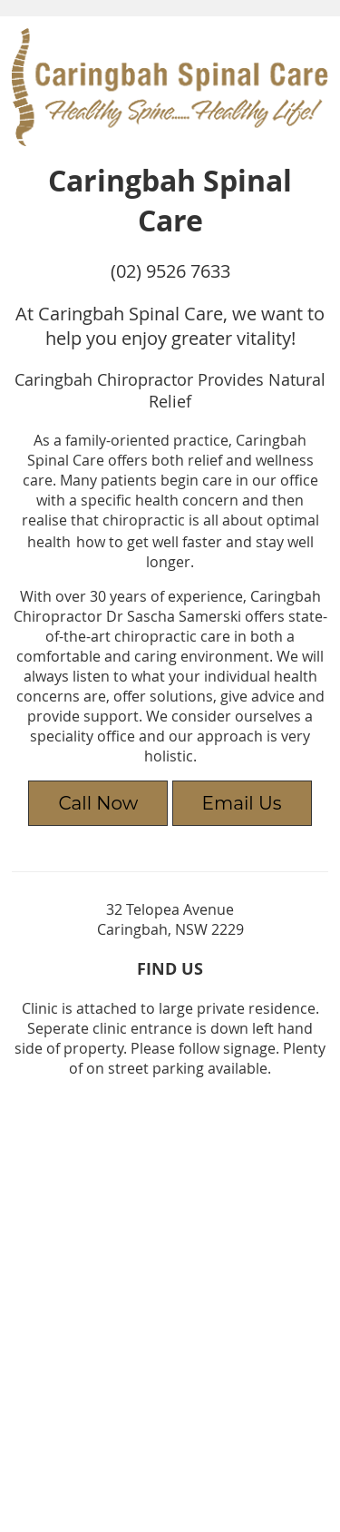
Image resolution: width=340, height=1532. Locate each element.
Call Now (98, 803)
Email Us (242, 803)
